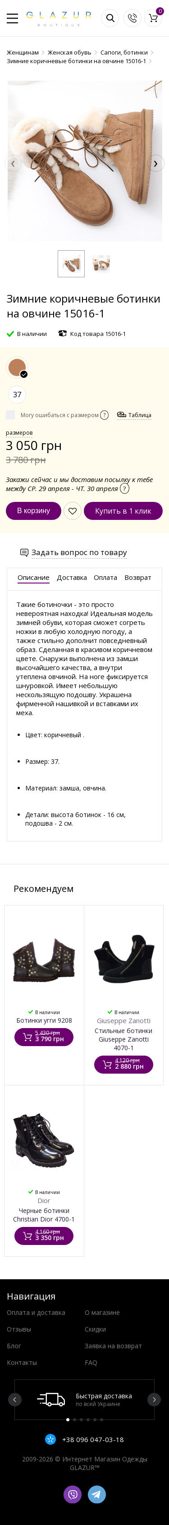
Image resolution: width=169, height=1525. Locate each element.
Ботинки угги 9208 (44, 1020)
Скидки (95, 1329)
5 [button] (94, 1419)
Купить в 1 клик (123, 511)
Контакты (22, 1362)
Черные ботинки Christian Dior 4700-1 (44, 1214)
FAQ (91, 1362)
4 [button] (88, 1419)
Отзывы (19, 1329)
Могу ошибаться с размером (65, 415)
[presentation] (13, 163)
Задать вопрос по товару (79, 552)
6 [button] (101, 1419)
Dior (43, 1200)
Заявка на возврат (113, 1345)
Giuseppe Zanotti (124, 1020)
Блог (14, 1345)
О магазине (102, 1312)
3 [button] (81, 1419)
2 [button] (74, 1419)
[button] (71, 263)
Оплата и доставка (36, 1312)
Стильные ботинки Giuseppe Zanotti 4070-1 (123, 1039)
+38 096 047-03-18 (92, 1439)
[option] (84, 1400)
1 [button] (67, 1419)
